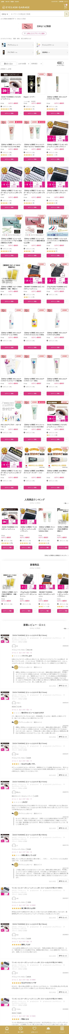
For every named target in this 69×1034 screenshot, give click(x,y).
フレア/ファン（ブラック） (19, 640)
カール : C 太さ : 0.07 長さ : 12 (22, 653)
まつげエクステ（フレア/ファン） (52, 638)
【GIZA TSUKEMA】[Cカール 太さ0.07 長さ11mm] (29, 692)
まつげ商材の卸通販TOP (7, 19)
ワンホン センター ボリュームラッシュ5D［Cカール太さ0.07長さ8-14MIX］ (37, 962)
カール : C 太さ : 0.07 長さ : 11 (22, 710)
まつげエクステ (34, 638)
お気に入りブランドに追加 (34, 33)
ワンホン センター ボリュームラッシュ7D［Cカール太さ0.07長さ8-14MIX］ (37, 999)
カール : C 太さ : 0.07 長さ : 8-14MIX (23, 980)
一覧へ (65, 503)
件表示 (36, 64)
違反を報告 (52, 686)
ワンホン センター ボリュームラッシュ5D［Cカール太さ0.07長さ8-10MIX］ (37, 888)
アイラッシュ (22, 638)
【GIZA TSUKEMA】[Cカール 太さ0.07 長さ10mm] (29, 835)
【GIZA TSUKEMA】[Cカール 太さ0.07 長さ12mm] (29, 635)
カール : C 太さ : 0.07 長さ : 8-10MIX (23, 905)
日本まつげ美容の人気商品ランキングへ (56, 555)
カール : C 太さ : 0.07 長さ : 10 (22, 852)
